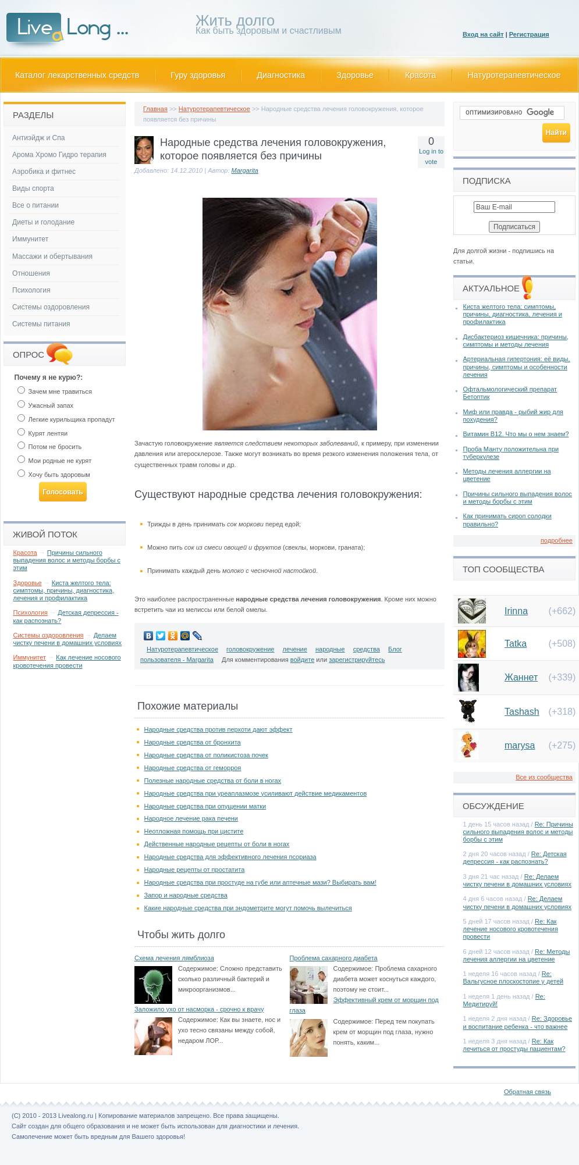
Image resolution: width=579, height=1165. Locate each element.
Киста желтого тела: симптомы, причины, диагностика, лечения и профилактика (64, 590)
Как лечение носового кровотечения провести (67, 661)
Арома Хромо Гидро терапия (59, 155)
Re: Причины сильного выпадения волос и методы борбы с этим (518, 832)
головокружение (250, 649)
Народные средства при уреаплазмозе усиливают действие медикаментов (255, 793)
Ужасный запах (45, 405)
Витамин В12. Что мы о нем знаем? (516, 433)
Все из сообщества (544, 777)
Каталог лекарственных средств (77, 75)
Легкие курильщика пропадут (66, 419)
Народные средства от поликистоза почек (206, 754)
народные (330, 649)
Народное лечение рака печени (191, 818)
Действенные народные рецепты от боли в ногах (217, 843)
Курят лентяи (42, 433)
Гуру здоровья (197, 75)
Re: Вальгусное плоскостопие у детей (513, 977)
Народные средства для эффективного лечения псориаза (230, 856)
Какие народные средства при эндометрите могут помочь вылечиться (248, 907)
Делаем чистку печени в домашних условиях (67, 639)
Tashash (522, 712)
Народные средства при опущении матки (205, 806)
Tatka (516, 644)
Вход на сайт (483, 34)
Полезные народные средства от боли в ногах (213, 780)
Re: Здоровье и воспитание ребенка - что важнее (518, 1022)
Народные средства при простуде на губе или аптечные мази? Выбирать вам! (260, 882)
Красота (420, 75)
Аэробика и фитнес (44, 172)
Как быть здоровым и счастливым (269, 26)
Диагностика (281, 75)
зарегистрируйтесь (357, 659)
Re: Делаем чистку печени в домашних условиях (517, 880)
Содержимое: (198, 968)
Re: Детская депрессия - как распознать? (515, 857)
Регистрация (529, 34)
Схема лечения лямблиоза (174, 957)
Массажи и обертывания (52, 256)
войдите (302, 659)
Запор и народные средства (186, 895)
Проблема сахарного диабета (334, 957)
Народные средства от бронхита (192, 742)
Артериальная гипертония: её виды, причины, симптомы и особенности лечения (516, 366)
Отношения (31, 273)
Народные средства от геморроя (192, 767)
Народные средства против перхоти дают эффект (218, 729)
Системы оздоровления (51, 307)
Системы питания (41, 324)
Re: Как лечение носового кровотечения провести (510, 929)
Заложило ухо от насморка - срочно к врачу (199, 1009)
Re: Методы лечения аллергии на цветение (516, 955)
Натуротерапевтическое (514, 75)
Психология (31, 290)
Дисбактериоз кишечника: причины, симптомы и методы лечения (516, 340)
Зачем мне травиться (54, 391)
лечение (295, 649)
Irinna (516, 611)
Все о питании (35, 205)
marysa (520, 745)
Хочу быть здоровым (53, 474)
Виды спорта (33, 188)
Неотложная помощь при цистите (194, 831)
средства (366, 649)
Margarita (245, 170)
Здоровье (355, 75)
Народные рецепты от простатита (194, 869)
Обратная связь (527, 1091)
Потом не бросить (49, 446)
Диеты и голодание (43, 222)
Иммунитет (30, 239)
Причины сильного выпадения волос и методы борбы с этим (66, 560)
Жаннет (521, 677)
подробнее (557, 540)
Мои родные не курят (54, 460)
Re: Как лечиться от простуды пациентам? (514, 1045)
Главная (155, 108)
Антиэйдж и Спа (38, 138)
